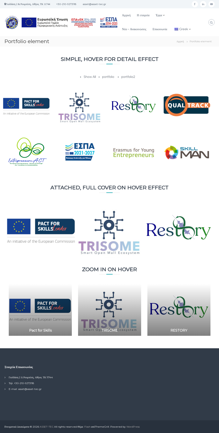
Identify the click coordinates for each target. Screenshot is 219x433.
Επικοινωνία (160, 29)
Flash (87, 426)
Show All (90, 77)
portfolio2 (128, 77)
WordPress (133, 426)
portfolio (108, 77)
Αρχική (126, 15)
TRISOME (109, 330)
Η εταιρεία (143, 15)
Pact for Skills (40, 330)
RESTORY (178, 330)
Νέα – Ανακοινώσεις (134, 29)
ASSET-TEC (47, 426)
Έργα (159, 15)
